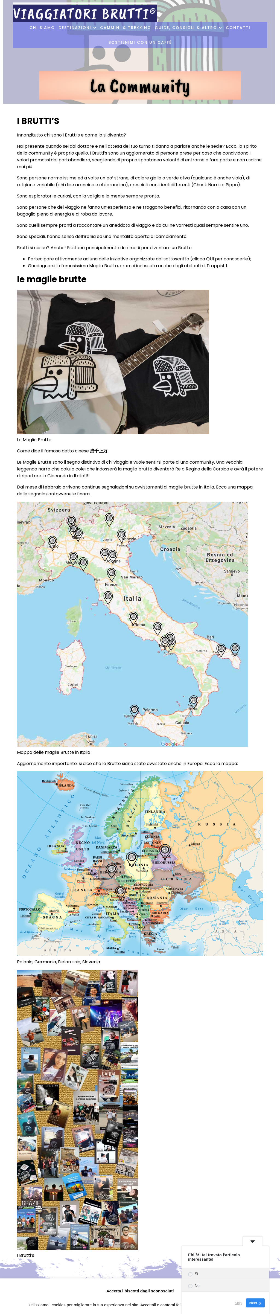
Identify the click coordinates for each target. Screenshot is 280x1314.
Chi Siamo (42, 28)
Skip (238, 1303)
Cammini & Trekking (125, 28)
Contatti (238, 28)
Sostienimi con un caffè (140, 42)
